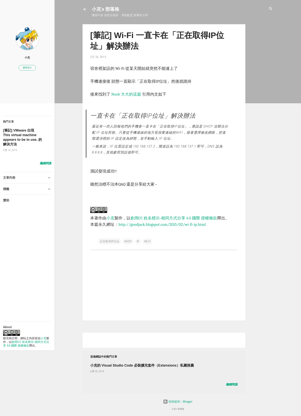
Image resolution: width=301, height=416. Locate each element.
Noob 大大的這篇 (126, 94)
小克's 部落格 (105, 9)
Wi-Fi (147, 241)
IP (138, 241)
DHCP (128, 241)
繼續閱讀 (232, 384)
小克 (110, 218)
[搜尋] (270, 9)
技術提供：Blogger (178, 401)
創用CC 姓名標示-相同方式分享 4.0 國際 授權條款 (174, 218)
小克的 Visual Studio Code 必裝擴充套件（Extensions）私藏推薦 (142, 365)
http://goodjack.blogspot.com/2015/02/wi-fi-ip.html (162, 224)
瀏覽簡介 (27, 67)
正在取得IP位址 (109, 241)
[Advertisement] (260, 82)
